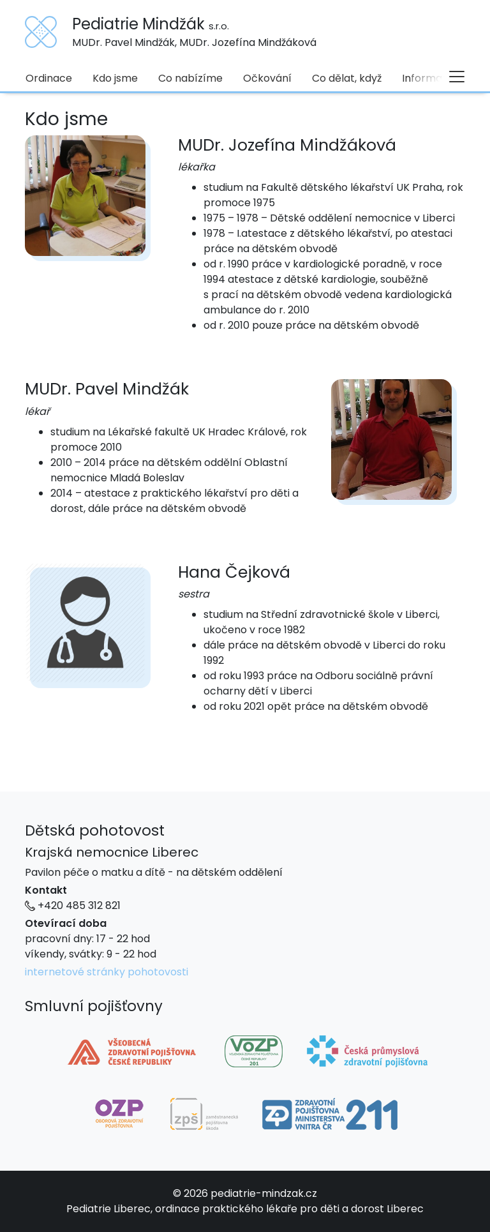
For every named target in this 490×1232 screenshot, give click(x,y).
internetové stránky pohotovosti (106, 972)
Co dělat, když (347, 78)
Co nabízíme (190, 78)
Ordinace (49, 78)
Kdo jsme (115, 78)
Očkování (267, 78)
